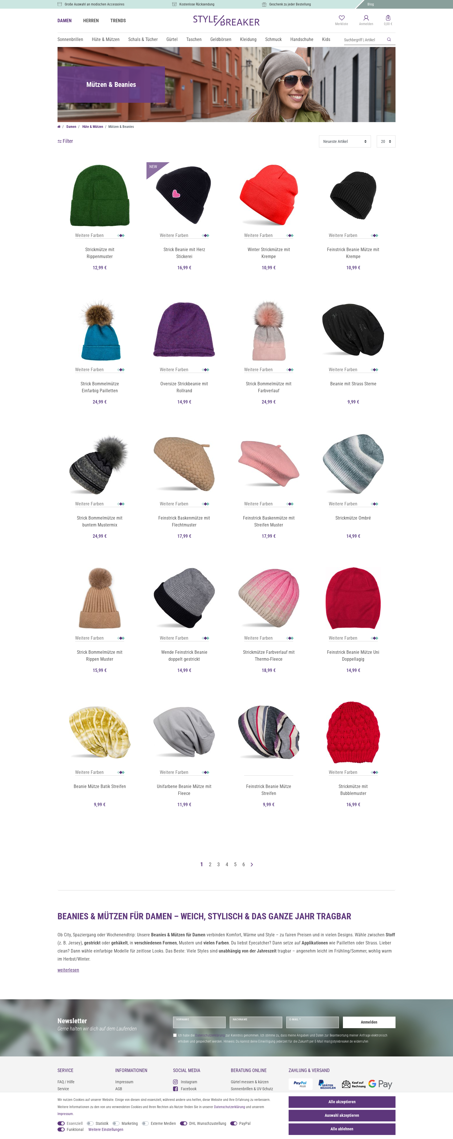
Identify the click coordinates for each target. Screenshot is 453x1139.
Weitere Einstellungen (105, 1129)
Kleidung (248, 39)
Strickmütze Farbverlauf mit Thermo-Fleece (269, 655)
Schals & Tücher (143, 39)
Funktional (75, 1129)
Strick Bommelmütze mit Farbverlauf (269, 387)
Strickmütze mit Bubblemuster (353, 790)
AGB (118, 1088)
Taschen (194, 39)
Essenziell (75, 1123)
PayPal (244, 1123)
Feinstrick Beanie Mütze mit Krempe (353, 253)
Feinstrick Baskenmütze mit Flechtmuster (184, 521)
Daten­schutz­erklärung (229, 1107)
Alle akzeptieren (342, 1101)
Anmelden (369, 1022)
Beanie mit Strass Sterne (353, 383)
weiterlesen (68, 970)
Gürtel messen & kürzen (250, 1082)
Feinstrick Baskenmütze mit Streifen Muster (269, 521)
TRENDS (118, 20)
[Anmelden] (366, 21)
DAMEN (64, 20)
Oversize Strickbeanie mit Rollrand (184, 387)
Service (63, 1088)
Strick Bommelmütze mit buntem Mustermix (99, 521)
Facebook (184, 1088)
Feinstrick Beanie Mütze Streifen (268, 790)
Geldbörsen (220, 39)
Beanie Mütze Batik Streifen (100, 786)
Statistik (102, 1123)
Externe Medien (163, 1123)
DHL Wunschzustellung (207, 1123)
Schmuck (273, 39)
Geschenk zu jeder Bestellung (290, 4)
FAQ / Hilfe (66, 1082)
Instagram (185, 1081)
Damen (71, 127)
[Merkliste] (341, 21)
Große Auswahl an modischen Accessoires (94, 4)
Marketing (130, 1123)
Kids (326, 39)
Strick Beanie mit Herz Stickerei (184, 253)
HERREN (91, 20)
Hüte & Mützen (106, 39)
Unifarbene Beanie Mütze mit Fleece (184, 790)
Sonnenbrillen (70, 39)
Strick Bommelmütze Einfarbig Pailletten (100, 387)
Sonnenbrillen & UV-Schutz (252, 1088)
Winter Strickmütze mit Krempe (269, 253)
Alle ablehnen (342, 1129)
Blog (370, 4)
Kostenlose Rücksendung (196, 4)
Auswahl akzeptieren (342, 1115)
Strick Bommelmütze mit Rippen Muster (99, 655)
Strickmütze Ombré (353, 518)
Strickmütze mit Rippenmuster (99, 253)
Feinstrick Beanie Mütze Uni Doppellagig (353, 655)
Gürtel (172, 39)
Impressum (124, 1082)
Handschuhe (301, 39)
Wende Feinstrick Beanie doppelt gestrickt (184, 655)
